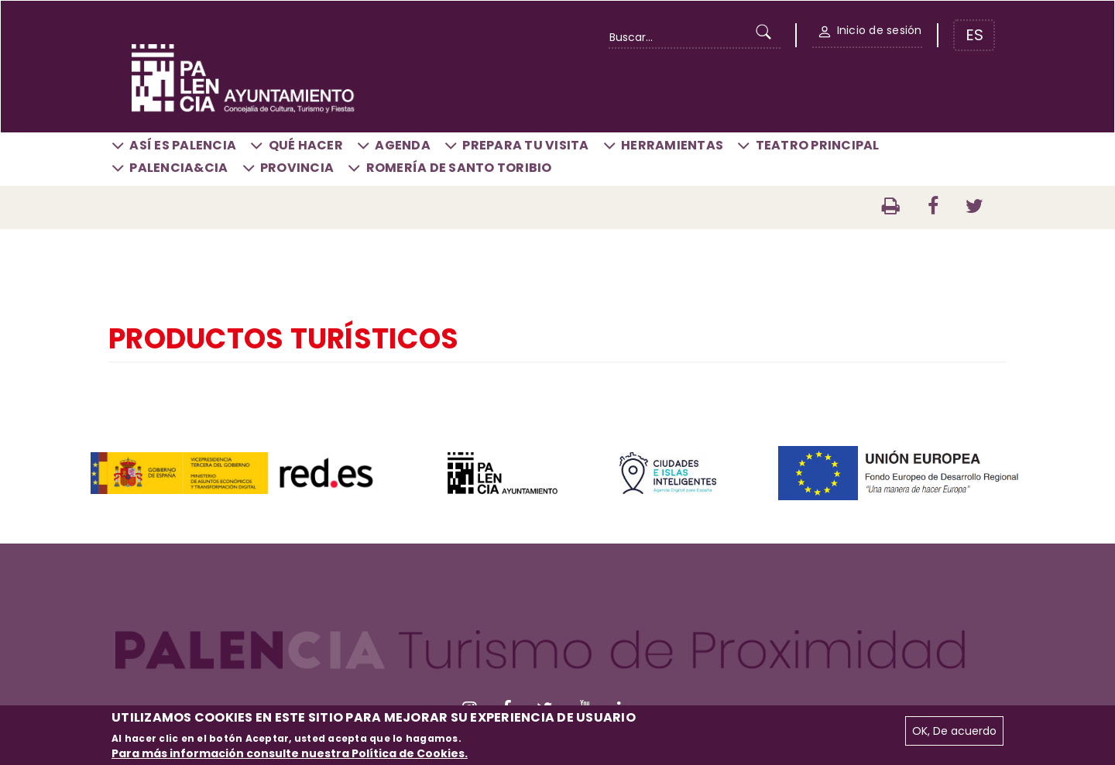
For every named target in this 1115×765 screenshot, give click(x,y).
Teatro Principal (818, 145)
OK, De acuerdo (954, 731)
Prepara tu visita (525, 145)
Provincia (297, 168)
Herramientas (672, 145)
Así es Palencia (182, 145)
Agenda (403, 145)
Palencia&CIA (178, 168)
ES (974, 35)
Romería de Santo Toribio (459, 168)
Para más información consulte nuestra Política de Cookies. (290, 753)
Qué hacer (306, 145)
